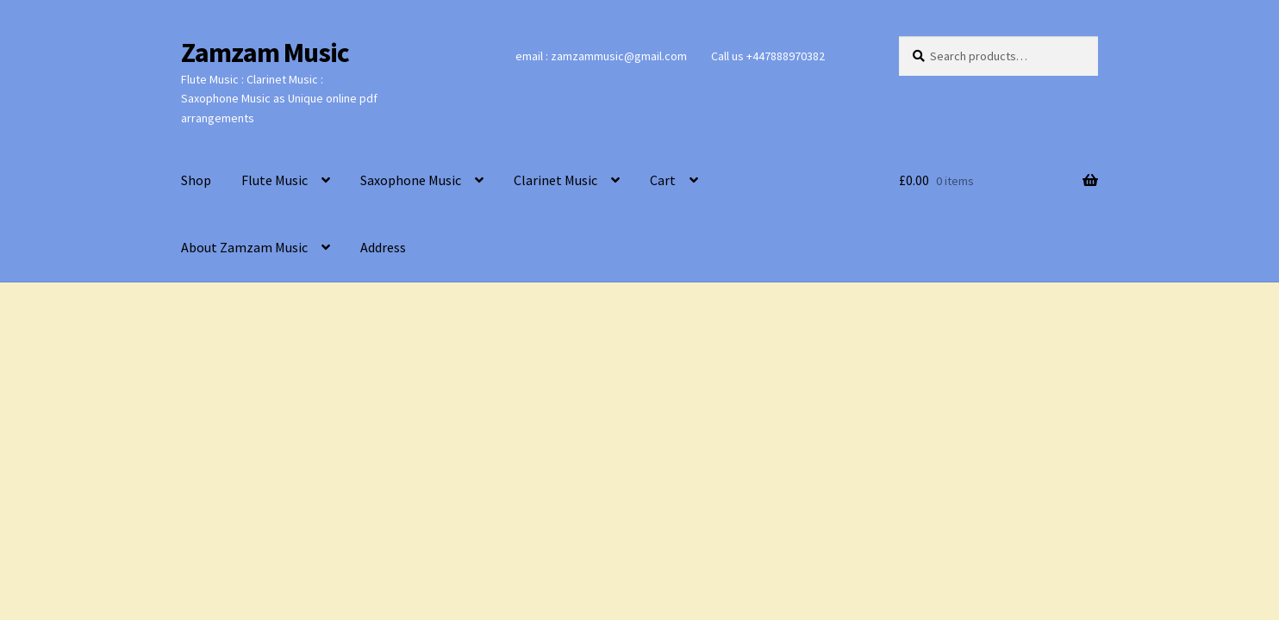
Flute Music (274, 180)
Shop (196, 180)
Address (383, 247)
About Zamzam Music (244, 247)
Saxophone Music (410, 180)
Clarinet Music (555, 180)
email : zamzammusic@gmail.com (601, 56)
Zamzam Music (265, 52)
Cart (663, 180)
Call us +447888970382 (768, 56)
